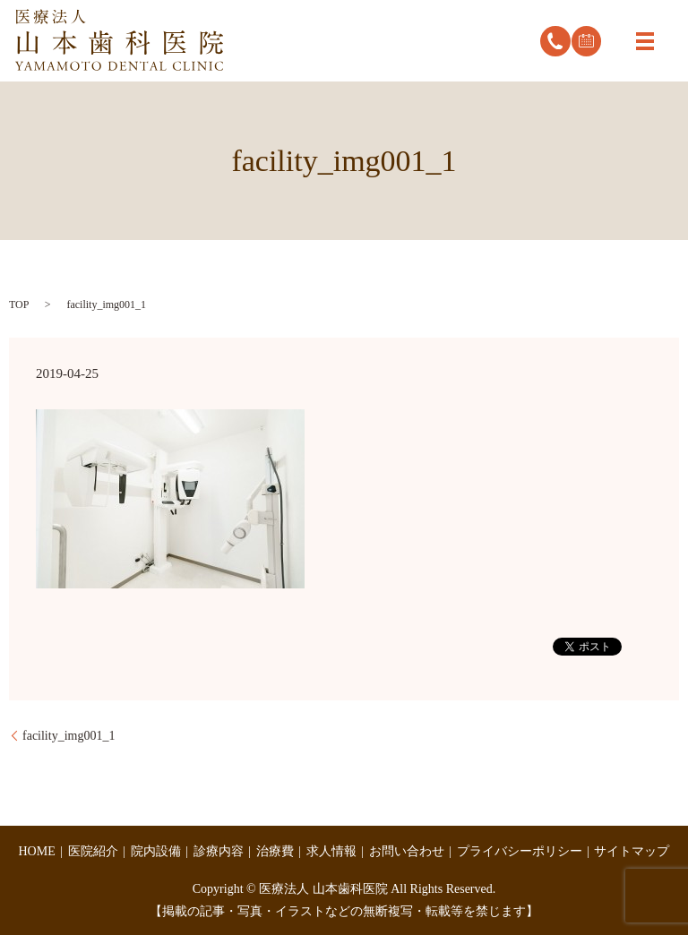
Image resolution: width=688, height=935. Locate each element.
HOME (37, 851)
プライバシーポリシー (519, 851)
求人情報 (331, 851)
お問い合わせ (406, 851)
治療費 (275, 851)
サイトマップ (631, 851)
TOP (19, 304)
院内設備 (156, 851)
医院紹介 (93, 851)
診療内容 (219, 851)
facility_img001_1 (68, 735)
